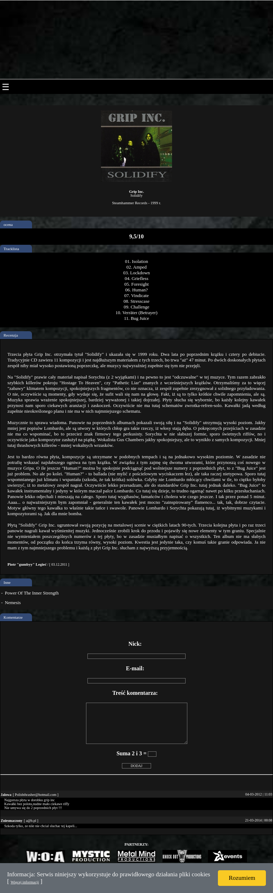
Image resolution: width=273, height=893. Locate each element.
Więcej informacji (25, 882)
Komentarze (13, 617)
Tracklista (11, 249)
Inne (7, 582)
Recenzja (11, 335)
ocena (8, 224)
